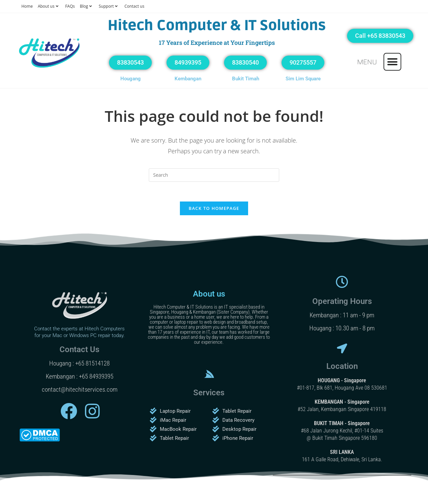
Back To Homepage (214, 209)
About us (49, 6)
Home (27, 6)
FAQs (70, 6)
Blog (87, 6)
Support (109, 6)
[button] (393, 62)
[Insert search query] (214, 175)
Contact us (134, 6)
